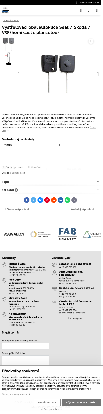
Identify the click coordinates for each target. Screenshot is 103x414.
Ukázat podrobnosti (51, 409)
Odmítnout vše (47, 402)
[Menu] (97, 10)
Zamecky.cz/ (75, 318)
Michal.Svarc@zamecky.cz (22, 272)
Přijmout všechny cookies (81, 402)
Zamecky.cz (18, 172)
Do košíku (74, 157)
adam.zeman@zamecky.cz (22, 322)
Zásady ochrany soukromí (16, 394)
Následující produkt (83, 209)
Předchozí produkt (17, 209)
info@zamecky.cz (17, 290)
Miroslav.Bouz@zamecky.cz (22, 306)
